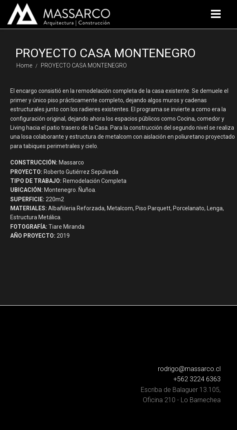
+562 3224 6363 (197, 379)
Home (24, 65)
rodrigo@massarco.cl (189, 369)
